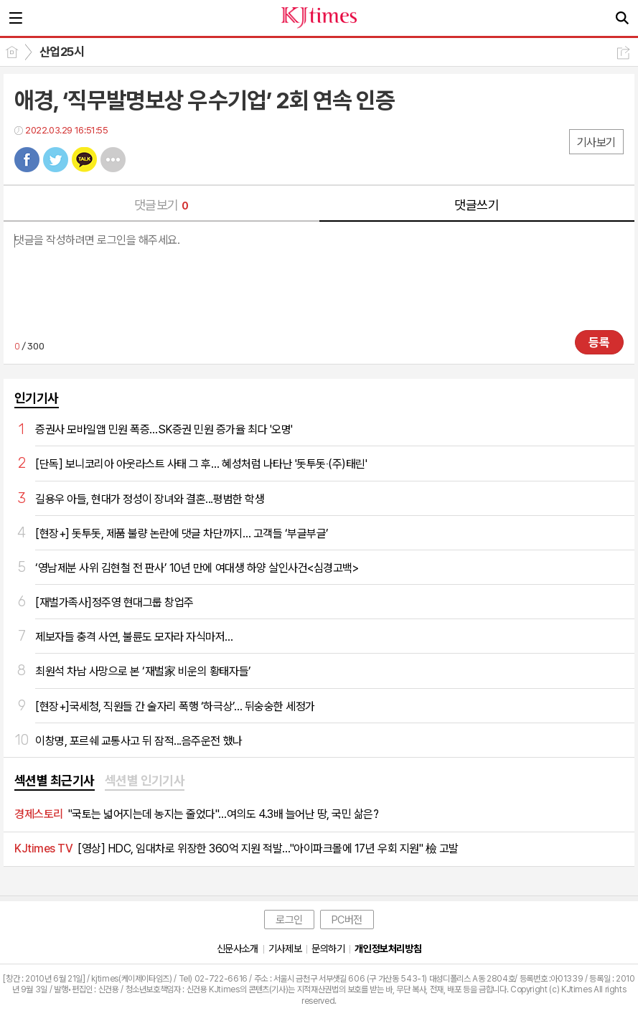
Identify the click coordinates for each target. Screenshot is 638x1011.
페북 (26, 159)
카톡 (84, 159)
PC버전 (347, 919)
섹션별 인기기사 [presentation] (145, 780)
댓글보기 (161, 204)
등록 (599, 342)
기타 (113, 159)
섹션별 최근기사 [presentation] (54, 780)
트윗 (55, 159)
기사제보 (284, 948)
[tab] (54, 781)
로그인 (289, 919)
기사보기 (596, 142)
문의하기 (327, 948)
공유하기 (623, 52)
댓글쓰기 (476, 204)
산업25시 (61, 51)
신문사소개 (237, 948)
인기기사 (36, 397)
